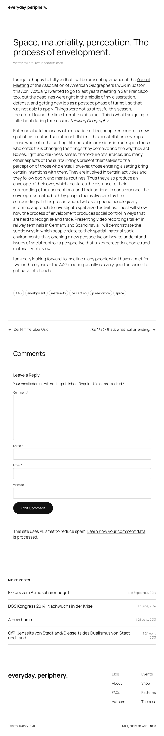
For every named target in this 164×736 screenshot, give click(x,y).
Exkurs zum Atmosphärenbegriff (39, 592)
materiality (58, 293)
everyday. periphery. (27, 7)
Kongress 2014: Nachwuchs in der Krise (50, 606)
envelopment (36, 293)
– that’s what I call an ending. (120, 329)
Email (17, 465)
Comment (20, 392)
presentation (101, 293)
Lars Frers (33, 63)
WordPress (149, 726)
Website (18, 485)
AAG (19, 293)
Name (18, 446)
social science (53, 63)
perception (79, 293)
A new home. (20, 619)
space (120, 293)
